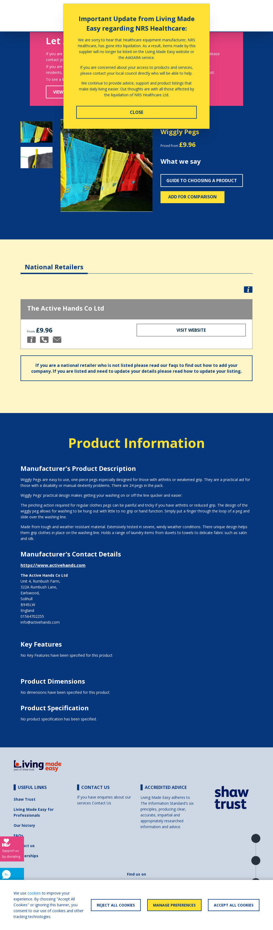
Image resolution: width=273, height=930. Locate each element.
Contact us (24, 845)
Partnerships (26, 855)
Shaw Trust (24, 799)
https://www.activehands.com (53, 565)
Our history (24, 825)
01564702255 (32, 616)
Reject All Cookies (116, 905)
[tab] (54, 262)
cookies (34, 893)
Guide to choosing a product (201, 180)
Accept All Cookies (234, 905)
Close (136, 112)
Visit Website (191, 330)
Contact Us (101, 802)
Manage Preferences (174, 905)
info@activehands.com (40, 622)
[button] (67, 165)
